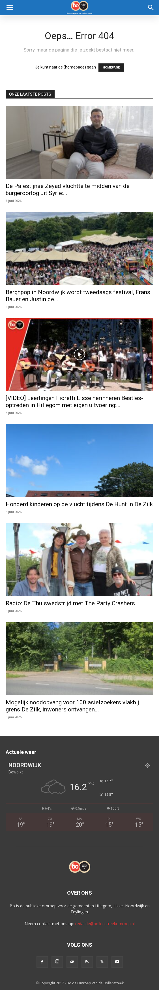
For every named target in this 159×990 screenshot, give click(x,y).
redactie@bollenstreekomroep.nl (105, 923)
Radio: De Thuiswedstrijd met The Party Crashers (70, 603)
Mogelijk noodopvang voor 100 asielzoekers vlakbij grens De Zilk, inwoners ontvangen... (72, 706)
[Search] (151, 7)
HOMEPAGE (111, 67)
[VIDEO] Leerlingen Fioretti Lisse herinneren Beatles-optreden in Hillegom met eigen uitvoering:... (74, 402)
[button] (10, 7)
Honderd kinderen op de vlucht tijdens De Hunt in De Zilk (79, 504)
